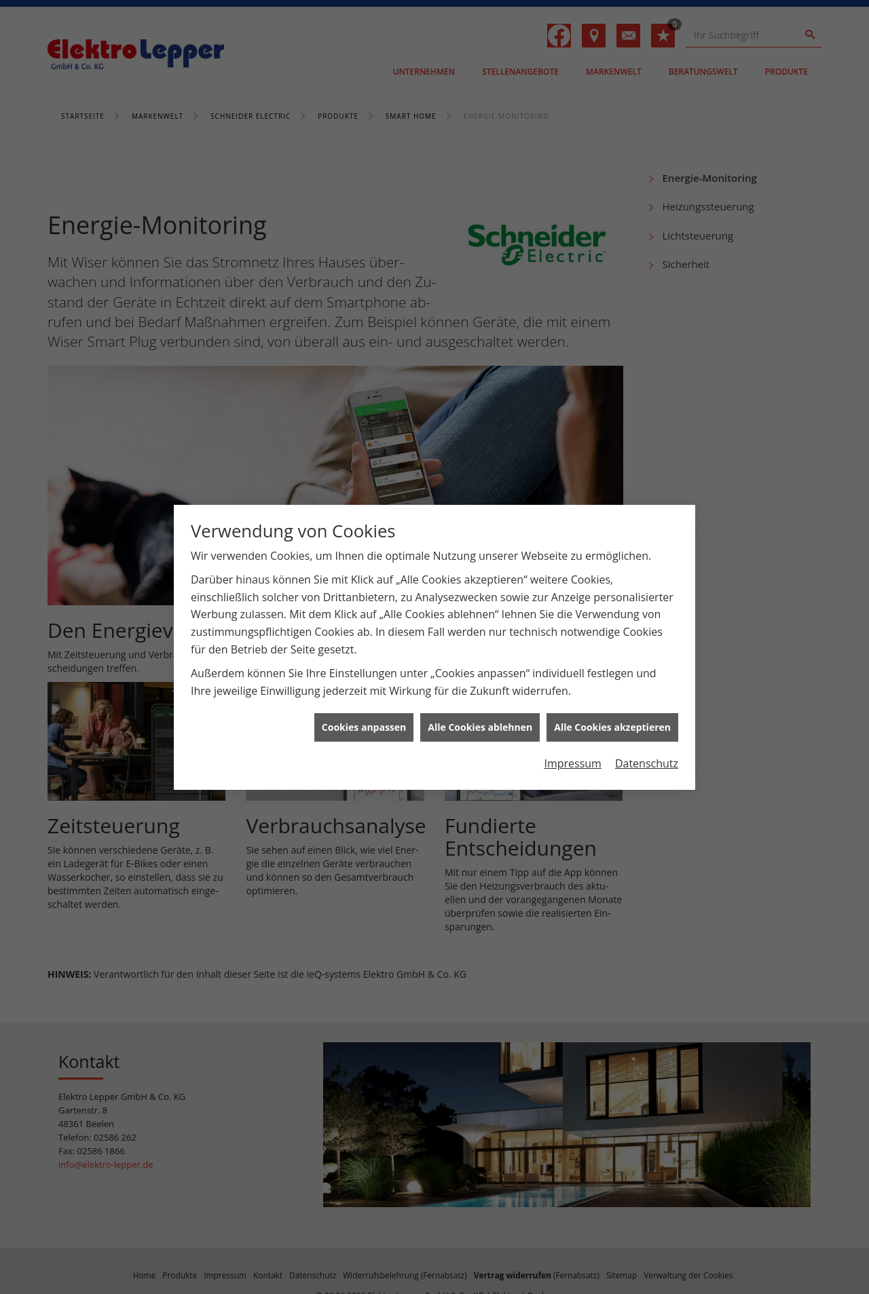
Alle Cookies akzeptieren (612, 721)
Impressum (572, 756)
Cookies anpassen (364, 721)
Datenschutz (646, 756)
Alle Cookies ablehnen (480, 721)
